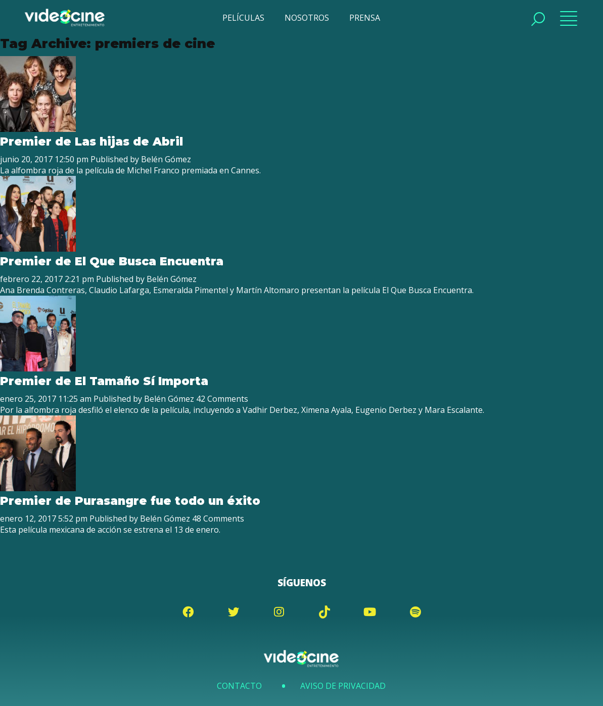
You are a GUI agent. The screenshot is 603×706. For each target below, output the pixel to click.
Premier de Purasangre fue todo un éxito (128, 501)
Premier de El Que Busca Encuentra (110, 261)
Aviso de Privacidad (342, 685)
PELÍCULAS (243, 17)
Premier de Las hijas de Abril (90, 141)
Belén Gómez (166, 159)
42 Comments (221, 398)
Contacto (240, 685)
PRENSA (364, 17)
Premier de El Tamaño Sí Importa (103, 381)
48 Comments (217, 518)
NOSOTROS (307, 17)
